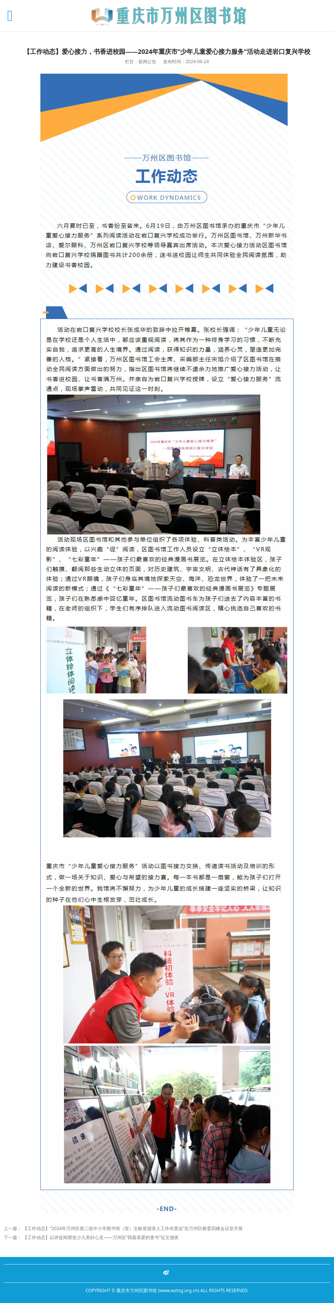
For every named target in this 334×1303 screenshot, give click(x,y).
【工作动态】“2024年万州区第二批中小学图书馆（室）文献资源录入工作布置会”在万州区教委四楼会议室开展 (133, 1228)
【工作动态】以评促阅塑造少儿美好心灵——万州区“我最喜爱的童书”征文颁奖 (101, 1237)
